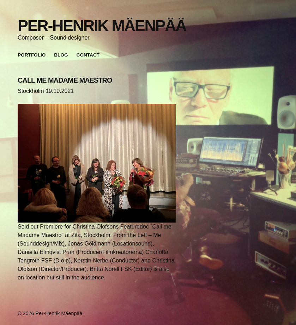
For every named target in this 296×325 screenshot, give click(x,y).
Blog (61, 55)
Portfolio (32, 55)
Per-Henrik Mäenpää (102, 25)
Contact (88, 55)
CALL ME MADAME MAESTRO (65, 80)
